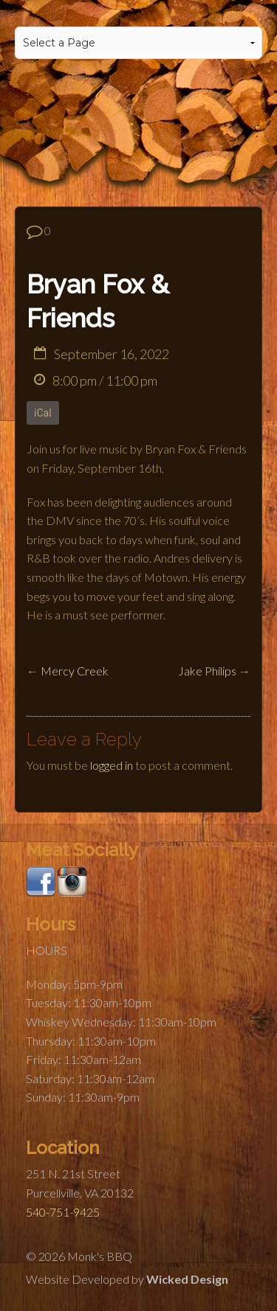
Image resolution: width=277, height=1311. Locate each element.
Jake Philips (207, 671)
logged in (111, 765)
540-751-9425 (63, 1212)
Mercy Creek (75, 671)
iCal (43, 413)
